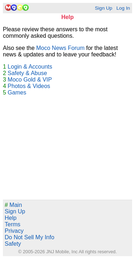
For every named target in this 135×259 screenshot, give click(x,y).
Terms (13, 224)
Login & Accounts (30, 67)
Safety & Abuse (27, 73)
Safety (13, 244)
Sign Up (103, 8)
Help (11, 218)
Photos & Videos (29, 86)
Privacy (14, 231)
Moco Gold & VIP (30, 80)
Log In (123, 8)
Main (13, 205)
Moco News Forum (60, 48)
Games (17, 92)
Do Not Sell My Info (29, 237)
